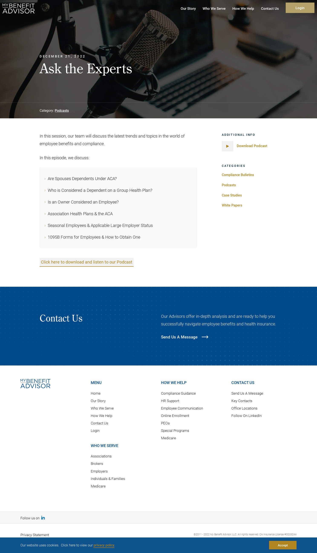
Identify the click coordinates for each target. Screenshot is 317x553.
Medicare (98, 486)
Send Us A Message (247, 393)
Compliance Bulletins (238, 174)
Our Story (98, 400)
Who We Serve (102, 408)
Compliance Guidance (178, 393)
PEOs (165, 423)
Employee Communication (182, 408)
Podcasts (62, 110)
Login (299, 7)
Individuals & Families (108, 478)
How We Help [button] (243, 8)
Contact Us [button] (270, 8)
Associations (101, 456)
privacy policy (104, 545)
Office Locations (244, 408)
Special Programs (175, 430)
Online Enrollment (175, 415)
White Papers (232, 205)
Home (96, 393)
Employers (99, 471)
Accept (283, 545)
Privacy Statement (34, 535)
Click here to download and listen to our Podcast (86, 262)
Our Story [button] (188, 8)
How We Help (101, 415)
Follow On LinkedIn (246, 415)
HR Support (170, 400)
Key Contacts (241, 400)
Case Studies (232, 195)
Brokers (97, 463)
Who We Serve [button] (214, 8)
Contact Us (99, 423)
